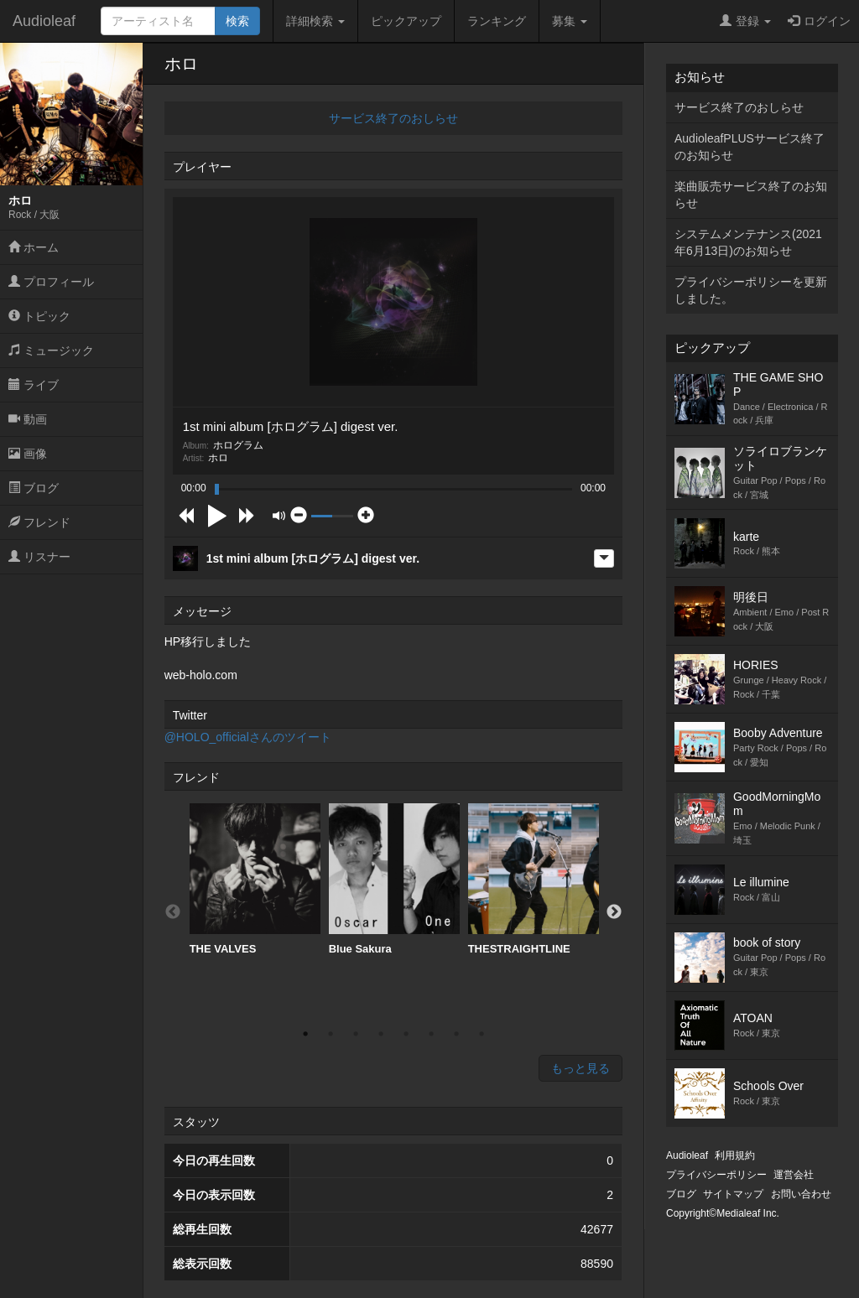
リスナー (39, 556)
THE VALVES (255, 879)
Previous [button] (172, 912)
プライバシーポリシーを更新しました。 (750, 290)
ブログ (33, 488)
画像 (27, 453)
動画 (27, 419)
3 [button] (355, 1033)
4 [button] (380, 1033)
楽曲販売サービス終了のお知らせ (750, 194)
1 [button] (305, 1033)
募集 (569, 21)
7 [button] (456, 1033)
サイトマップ (733, 1194)
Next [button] (614, 912)
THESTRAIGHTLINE (533, 879)
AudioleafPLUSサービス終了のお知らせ (749, 147)
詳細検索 (315, 21)
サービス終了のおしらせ (393, 118)
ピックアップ (406, 21)
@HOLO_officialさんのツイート (247, 737)
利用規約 (735, 1155)
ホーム (33, 247)
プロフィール (51, 281)
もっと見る (580, 1068)
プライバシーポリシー (716, 1175)
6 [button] (431, 1033)
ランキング (496, 21)
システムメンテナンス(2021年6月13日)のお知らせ (748, 242)
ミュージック (51, 350)
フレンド (39, 522)
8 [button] (481, 1033)
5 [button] (406, 1033)
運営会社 (793, 1175)
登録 (745, 21)
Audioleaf (44, 21)
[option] (255, 879)
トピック (39, 316)
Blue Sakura (394, 879)
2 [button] (330, 1033)
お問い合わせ (801, 1194)
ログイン (819, 21)
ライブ (33, 385)
